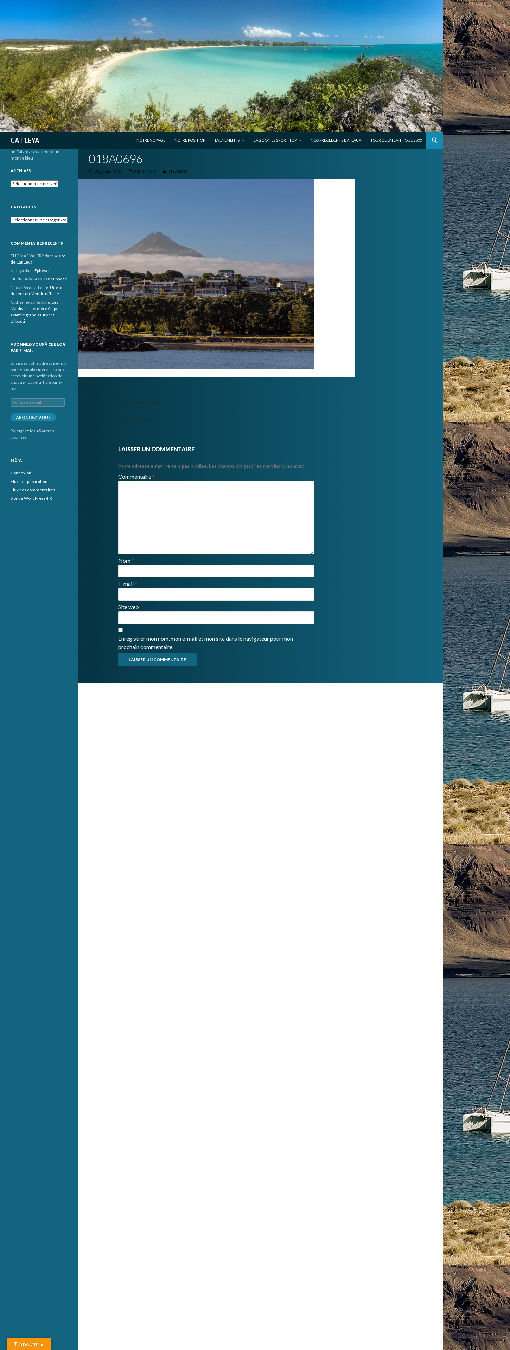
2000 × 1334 (146, 171)
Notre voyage (150, 140)
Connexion (21, 473)
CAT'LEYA (25, 140)
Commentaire (136, 476)
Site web (128, 606)
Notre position (190, 140)
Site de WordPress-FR (31, 498)
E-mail (127, 583)
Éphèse (41, 270)
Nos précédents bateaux (336, 140)
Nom (126, 560)
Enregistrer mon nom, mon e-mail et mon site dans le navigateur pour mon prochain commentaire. (205, 642)
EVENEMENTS (227, 140)
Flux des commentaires (33, 489)
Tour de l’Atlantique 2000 (396, 140)
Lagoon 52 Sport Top (275, 140)
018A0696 (177, 171)
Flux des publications (30, 481)
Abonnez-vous (33, 417)
